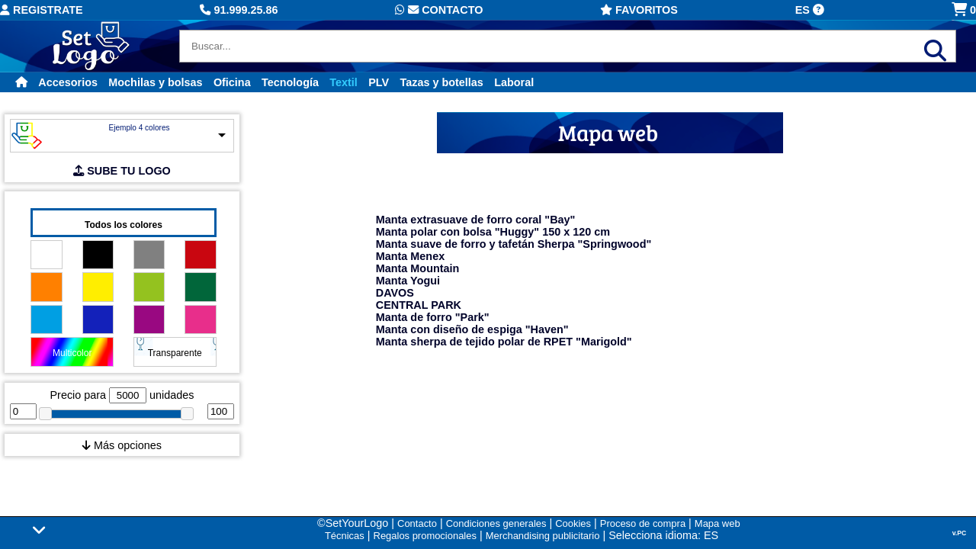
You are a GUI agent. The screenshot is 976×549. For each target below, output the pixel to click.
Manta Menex (410, 256)
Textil (343, 82)
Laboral (514, 82)
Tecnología (290, 82)
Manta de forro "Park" (433, 317)
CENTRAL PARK (418, 305)
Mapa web (717, 523)
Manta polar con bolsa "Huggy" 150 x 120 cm (493, 232)
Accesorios (68, 82)
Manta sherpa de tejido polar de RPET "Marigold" (504, 342)
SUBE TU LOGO (122, 171)
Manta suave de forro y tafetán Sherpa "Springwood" (513, 244)
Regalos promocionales (425, 535)
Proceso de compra (642, 523)
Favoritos (639, 10)
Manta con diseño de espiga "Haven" (472, 329)
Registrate (41, 10)
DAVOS (395, 293)
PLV (378, 82)
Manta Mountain (418, 268)
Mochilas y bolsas (155, 82)
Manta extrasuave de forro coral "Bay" (476, 220)
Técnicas (344, 535)
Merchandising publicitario (543, 535)
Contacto (439, 10)
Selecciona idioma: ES (663, 535)
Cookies (573, 523)
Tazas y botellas (441, 82)
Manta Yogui (408, 280)
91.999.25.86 (239, 10)
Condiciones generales (496, 523)
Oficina (232, 82)
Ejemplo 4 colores (138, 128)
